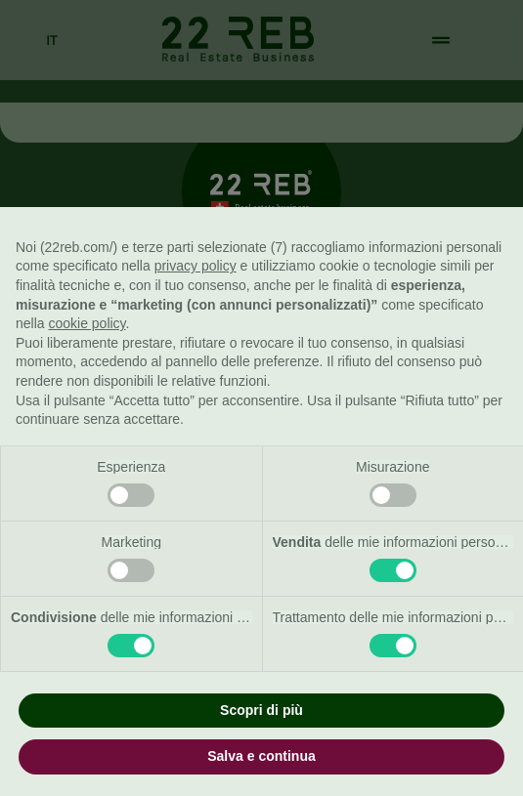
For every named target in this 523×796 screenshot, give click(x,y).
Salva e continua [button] (261, 756)
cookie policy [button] (86, 323)
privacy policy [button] (195, 265)
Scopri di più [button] (261, 710)
